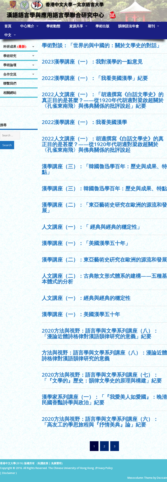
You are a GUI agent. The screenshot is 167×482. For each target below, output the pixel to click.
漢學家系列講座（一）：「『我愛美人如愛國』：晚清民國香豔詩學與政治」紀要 (104, 399)
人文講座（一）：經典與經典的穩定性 (86, 297)
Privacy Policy (104, 468)
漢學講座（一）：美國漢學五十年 (81, 314)
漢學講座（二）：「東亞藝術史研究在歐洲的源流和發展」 (104, 207)
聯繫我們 (9, 83)
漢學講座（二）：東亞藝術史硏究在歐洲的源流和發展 (104, 259)
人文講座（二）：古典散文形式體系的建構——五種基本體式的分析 (104, 278)
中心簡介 (27, 26)
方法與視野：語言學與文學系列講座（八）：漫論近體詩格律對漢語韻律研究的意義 (104, 355)
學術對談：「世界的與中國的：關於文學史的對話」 (102, 45)
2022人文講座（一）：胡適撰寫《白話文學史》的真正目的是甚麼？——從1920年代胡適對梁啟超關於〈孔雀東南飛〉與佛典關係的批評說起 (103, 144)
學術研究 (9, 56)
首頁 (7, 26)
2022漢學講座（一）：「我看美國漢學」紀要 (95, 78)
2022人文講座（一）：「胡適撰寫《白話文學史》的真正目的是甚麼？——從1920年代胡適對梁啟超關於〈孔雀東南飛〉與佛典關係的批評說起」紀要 (103, 100)
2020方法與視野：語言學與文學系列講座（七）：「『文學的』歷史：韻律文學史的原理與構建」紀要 (102, 377)
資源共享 (76, 26)
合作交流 (9, 74)
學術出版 (102, 26)
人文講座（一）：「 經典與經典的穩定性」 (92, 226)
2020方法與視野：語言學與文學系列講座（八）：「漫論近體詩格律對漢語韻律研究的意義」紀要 (100, 333)
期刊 (151, 26)
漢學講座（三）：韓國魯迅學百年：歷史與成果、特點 (104, 188)
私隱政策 (43, 463)
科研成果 (14, 46)
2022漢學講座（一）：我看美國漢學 (84, 122)
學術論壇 (9, 65)
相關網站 (9, 92)
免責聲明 (56, 463)
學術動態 (53, 26)
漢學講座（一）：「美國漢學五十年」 (86, 243)
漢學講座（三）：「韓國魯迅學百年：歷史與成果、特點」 (104, 169)
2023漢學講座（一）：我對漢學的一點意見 (92, 61)
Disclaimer (9, 473)
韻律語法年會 (128, 26)
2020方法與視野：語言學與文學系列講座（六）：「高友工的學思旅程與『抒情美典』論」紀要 (100, 421)
